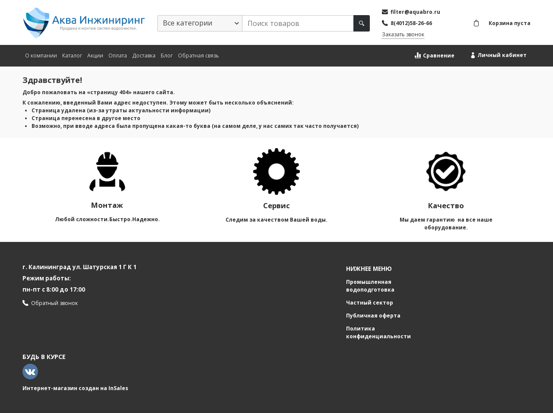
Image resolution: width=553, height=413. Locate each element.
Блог (167, 55)
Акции (95, 55)
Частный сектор (369, 302)
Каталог (72, 55)
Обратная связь (198, 55)
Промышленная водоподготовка (370, 285)
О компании (41, 55)
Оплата (117, 55)
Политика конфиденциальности (378, 332)
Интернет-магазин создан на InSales (75, 388)
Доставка (144, 55)
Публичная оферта (373, 315)
